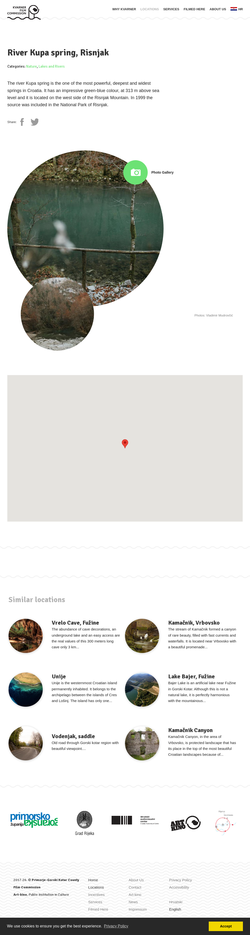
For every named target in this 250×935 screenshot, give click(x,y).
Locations (149, 9)
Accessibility (179, 887)
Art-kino (20, 895)
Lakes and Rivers (52, 66)
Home (93, 880)
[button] (125, 443)
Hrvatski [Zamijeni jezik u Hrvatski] (175, 902)
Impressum (138, 909)
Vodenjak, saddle (73, 736)
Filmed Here (194, 9)
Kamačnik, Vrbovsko (194, 622)
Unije (59, 676)
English (175, 909)
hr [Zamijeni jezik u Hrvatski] (236, 9)
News (133, 902)
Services (171, 9)
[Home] (24, 12)
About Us (217, 9)
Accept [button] (226, 926)
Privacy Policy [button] (116, 926)
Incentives (96, 895)
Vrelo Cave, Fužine (75, 622)
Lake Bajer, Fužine (191, 676)
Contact (135, 887)
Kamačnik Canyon (190, 730)
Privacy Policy (180, 880)
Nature (31, 66)
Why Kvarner (124, 9)
